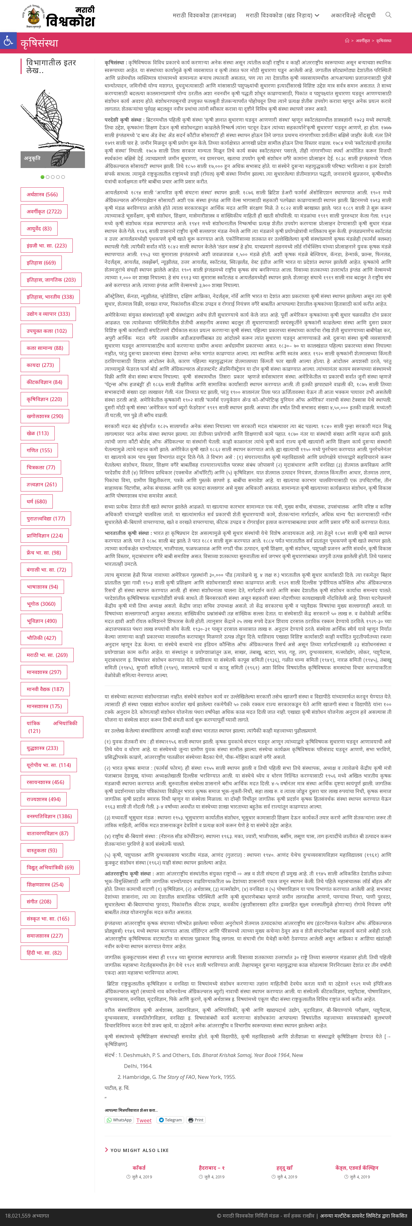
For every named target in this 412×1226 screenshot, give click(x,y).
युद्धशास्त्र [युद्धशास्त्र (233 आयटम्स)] (42, 748)
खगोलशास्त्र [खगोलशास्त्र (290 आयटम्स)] (45, 416)
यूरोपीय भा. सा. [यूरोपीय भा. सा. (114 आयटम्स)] (49, 765)
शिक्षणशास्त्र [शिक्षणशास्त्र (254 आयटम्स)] (45, 884)
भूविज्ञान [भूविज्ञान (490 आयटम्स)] (42, 621)
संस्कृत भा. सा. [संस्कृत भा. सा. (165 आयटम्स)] (48, 918)
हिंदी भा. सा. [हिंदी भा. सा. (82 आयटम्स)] (44, 953)
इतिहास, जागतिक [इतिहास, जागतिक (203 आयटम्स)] (51, 280)
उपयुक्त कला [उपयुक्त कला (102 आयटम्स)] (47, 331)
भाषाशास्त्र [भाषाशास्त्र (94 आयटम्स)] (42, 587)
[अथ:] (347, 40)
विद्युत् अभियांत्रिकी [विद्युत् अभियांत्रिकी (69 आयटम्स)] (50, 867)
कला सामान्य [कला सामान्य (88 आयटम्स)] (45, 348)
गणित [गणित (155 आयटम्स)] (39, 450)
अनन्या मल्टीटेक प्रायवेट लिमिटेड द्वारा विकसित (363, 1215)
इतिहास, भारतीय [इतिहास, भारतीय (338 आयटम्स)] (50, 297)
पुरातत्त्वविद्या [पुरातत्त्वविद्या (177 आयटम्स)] (46, 518)
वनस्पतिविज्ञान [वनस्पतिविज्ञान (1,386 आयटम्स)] (49, 816)
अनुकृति (32, 158)
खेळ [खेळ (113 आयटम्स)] (38, 433)
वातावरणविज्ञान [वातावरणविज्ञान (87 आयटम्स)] (47, 833)
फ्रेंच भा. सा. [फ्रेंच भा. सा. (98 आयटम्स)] (44, 553)
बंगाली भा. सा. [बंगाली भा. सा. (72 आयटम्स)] (46, 570)
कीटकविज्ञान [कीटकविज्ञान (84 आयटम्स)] (44, 382)
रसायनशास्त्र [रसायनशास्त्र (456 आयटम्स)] (45, 782)
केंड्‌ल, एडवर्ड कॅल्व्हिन (357, 1167)
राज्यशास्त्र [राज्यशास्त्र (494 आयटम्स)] (44, 799)
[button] (8, 40)
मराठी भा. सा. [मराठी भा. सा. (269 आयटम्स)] (47, 655)
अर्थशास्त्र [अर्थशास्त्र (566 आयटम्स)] (42, 194)
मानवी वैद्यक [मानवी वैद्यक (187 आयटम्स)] (45, 689)
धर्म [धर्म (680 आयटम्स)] (37, 501)
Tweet (144, 1119)
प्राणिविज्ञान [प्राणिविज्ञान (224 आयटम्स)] (45, 535)
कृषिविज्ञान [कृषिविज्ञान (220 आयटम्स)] (44, 399)
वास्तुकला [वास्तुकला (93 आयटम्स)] (42, 850)
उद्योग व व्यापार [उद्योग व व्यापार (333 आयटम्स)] (48, 314)
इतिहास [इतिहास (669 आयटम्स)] (41, 263)
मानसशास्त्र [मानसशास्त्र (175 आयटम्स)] (44, 706)
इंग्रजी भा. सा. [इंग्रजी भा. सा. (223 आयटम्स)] (47, 245)
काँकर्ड (139, 1167)
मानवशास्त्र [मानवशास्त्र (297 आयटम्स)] (44, 672)
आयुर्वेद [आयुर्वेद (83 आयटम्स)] (39, 228)
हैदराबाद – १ (212, 1167)
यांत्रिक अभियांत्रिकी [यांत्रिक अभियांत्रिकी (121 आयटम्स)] (52, 727)
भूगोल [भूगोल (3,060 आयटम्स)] (41, 604)
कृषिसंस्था (383, 40)
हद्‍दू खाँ (284, 1167)
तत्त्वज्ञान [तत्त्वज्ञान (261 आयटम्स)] (42, 484)
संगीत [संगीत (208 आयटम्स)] (39, 901)
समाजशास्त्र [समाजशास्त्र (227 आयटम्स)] (45, 936)
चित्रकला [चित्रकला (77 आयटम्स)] (41, 467)
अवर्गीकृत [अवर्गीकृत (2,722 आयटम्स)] (44, 211)
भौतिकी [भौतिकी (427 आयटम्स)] (41, 638)
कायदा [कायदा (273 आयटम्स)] (40, 365)
